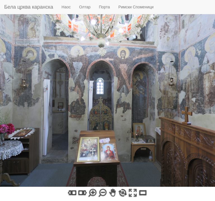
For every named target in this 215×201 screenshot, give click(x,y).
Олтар (85, 7)
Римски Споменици (136, 7)
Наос (66, 7)
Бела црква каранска (28, 7)
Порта (104, 7)
